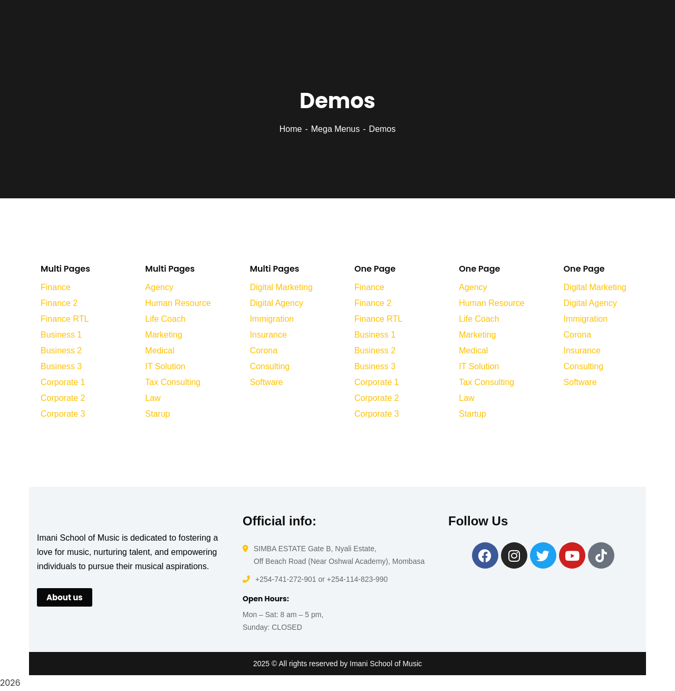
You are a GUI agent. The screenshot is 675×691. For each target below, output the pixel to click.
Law (152, 398)
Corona (263, 350)
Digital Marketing (281, 287)
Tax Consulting (172, 382)
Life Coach (165, 318)
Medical (159, 350)
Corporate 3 (63, 413)
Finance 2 (59, 303)
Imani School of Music (386, 663)
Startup (472, 413)
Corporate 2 (63, 398)
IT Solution (165, 366)
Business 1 (61, 334)
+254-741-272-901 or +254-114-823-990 (321, 579)
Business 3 (61, 366)
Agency (159, 287)
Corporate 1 (63, 382)
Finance (56, 287)
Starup (157, 413)
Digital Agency (276, 303)
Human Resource (178, 303)
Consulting (270, 366)
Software (266, 382)
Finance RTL (65, 318)
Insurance (268, 334)
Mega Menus (335, 128)
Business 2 (61, 350)
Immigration (272, 318)
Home (290, 128)
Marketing (163, 334)
